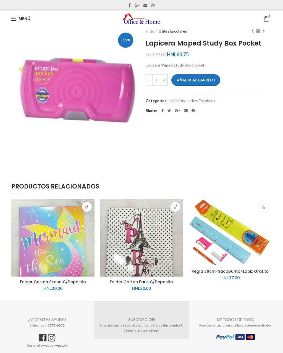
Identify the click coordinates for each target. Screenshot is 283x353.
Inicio (150, 31)
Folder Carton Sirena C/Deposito (53, 281)
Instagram (153, 5)
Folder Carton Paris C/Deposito (141, 281)
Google (137, 5)
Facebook (129, 5)
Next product (263, 32)
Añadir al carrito (196, 80)
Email (145, 5)
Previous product (252, 32)
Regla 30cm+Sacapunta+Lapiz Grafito (230, 271)
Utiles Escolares (173, 31)
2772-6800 (56, 325)
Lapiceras (177, 101)
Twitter (169, 111)
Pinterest (193, 111)
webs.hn (61, 345)
